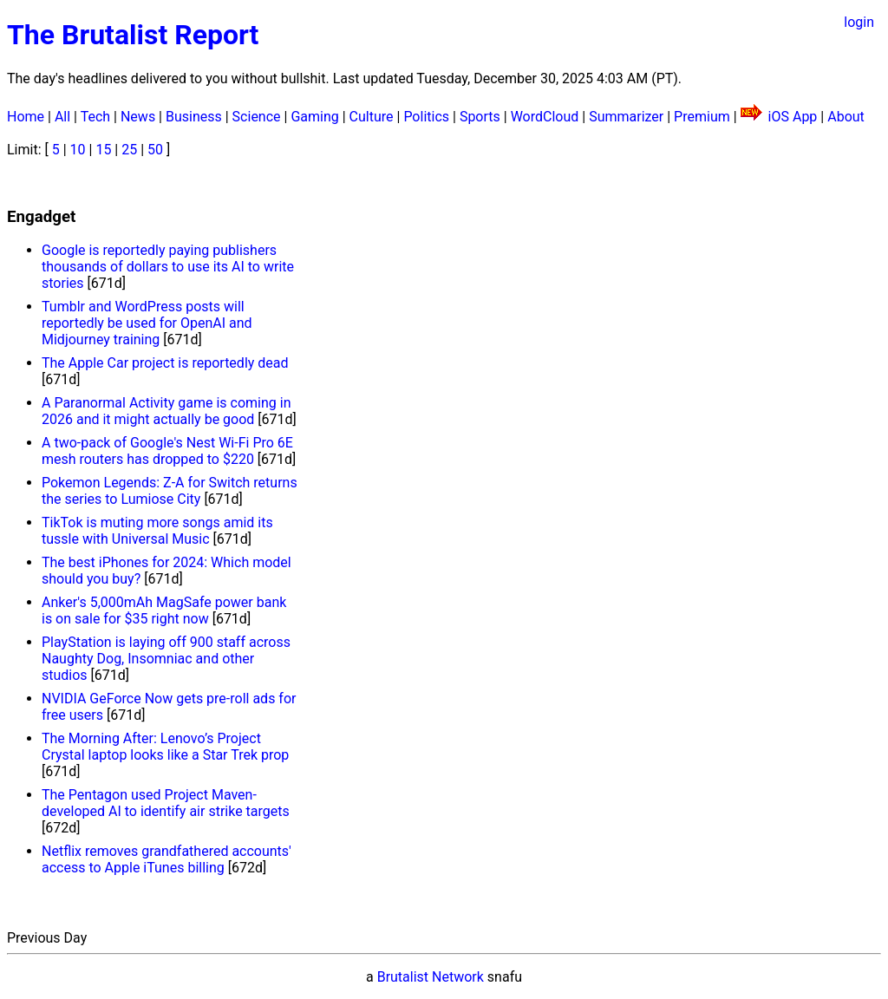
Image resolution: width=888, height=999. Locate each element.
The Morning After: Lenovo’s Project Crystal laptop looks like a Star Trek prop (165, 746)
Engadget (41, 216)
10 (78, 149)
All (62, 116)
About (846, 116)
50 (155, 149)
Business (194, 116)
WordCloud (545, 116)
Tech (95, 116)
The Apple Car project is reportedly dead (165, 363)
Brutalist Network (430, 977)
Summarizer (626, 116)
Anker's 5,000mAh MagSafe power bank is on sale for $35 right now (164, 610)
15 (103, 149)
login (859, 22)
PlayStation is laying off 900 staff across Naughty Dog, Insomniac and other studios (166, 658)
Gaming (314, 116)
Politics (426, 116)
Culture (371, 116)
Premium (702, 116)
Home (25, 116)
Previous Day (47, 938)
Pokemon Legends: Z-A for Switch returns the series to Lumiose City (169, 490)
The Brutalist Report (132, 34)
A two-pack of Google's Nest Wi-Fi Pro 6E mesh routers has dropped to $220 (167, 450)
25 (129, 149)
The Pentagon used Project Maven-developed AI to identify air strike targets (166, 803)
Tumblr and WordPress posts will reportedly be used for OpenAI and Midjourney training (147, 323)
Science (256, 116)
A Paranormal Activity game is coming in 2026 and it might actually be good (166, 411)
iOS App (793, 116)
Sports (480, 116)
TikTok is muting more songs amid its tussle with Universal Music (157, 530)
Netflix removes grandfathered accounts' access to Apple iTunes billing (166, 859)
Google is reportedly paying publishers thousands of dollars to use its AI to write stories (168, 266)
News (138, 116)
